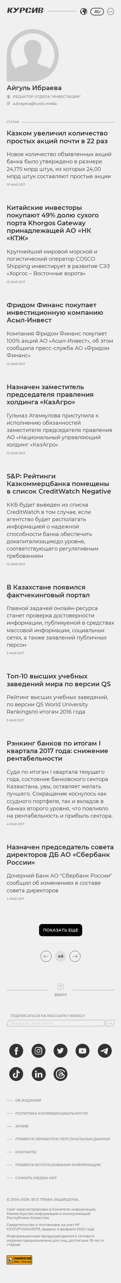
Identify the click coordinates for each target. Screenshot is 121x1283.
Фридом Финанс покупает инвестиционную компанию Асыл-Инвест (55, 312)
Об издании (28, 1100)
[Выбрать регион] (83, 11)
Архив (21, 1126)
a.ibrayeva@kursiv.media (35, 104)
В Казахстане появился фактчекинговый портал (48, 591)
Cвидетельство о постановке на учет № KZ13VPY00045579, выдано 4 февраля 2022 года (50, 1227)
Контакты (25, 1152)
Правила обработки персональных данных (62, 1139)
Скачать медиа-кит (36, 1178)
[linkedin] (38, 1074)
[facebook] (16, 1051)
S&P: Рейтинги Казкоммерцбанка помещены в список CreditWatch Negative (59, 484)
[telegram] (105, 1051)
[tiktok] (16, 1074)
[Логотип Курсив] (25, 10)
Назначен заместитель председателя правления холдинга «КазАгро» (50, 394)
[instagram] (38, 1051)
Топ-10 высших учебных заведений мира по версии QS (59, 680)
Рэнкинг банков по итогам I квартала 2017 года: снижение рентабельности (57, 751)
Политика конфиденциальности (51, 1114)
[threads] (60, 1074)
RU (97, 11)
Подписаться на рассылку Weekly (47, 1016)
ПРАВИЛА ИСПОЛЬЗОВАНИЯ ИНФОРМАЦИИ (58, 1165)
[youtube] (82, 1051)
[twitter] (60, 1051)
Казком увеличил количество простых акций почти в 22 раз (57, 137)
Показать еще (60, 930)
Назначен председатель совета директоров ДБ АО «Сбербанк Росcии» (60, 854)
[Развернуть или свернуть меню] (110, 11)
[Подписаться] (110, 1023)
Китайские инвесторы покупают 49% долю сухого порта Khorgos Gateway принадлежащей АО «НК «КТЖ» (53, 223)
